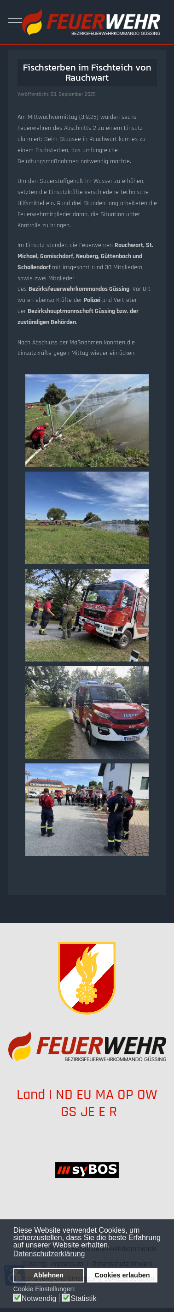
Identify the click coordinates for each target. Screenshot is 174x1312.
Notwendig (39, 1298)
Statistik (83, 1298)
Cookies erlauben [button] (122, 1275)
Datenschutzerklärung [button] (49, 1254)
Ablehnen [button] (49, 1275)
